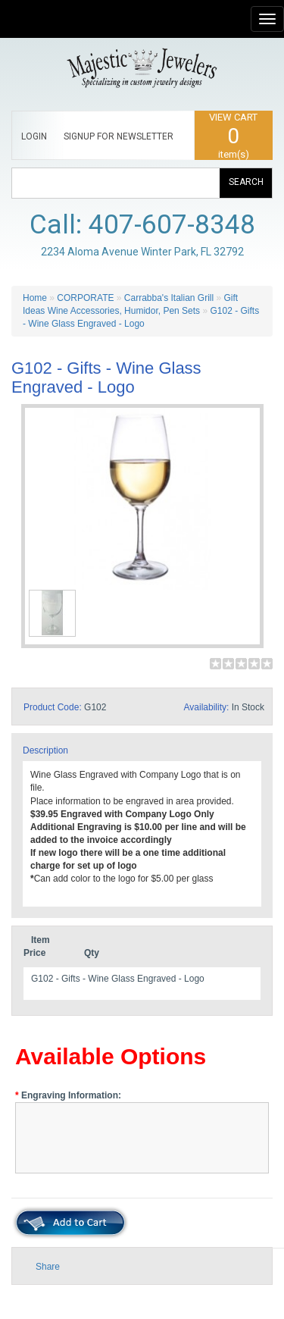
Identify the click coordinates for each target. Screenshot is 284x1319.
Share (48, 1266)
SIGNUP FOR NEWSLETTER (118, 136)
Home (35, 298)
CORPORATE (85, 298)
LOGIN (34, 136)
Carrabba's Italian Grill (169, 298)
